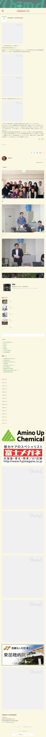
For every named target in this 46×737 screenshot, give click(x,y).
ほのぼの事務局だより (8, 342)
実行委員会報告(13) (4, 144)
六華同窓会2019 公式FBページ (9, 361)
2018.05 (4, 404)
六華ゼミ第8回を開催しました (14, 313)
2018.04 (4, 407)
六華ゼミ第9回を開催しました (14, 306)
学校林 (4, 347)
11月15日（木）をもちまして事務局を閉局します (18, 326)
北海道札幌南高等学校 (8, 371)
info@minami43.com (10, 722)
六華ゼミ (5, 345)
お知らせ (5, 343)
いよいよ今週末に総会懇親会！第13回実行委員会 (12, 235)
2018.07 (4, 398)
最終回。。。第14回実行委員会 (8, 201)
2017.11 (4, 423)
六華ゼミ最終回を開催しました (14, 300)
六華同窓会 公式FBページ (8, 365)
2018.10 (4, 388)
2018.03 (4, 410)
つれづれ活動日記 (7, 350)
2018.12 (4, 382)
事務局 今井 (10, 158)
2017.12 (4, 420)
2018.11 (4, 385)
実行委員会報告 (6, 352)
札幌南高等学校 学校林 (8, 368)
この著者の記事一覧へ (40, 162)
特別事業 (5, 348)
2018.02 (4, 413)
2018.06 (4, 401)
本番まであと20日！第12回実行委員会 (10, 269)
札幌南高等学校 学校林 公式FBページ (11, 370)
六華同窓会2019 (6, 360)
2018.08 (4, 395)
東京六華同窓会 (6, 366)
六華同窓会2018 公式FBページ (9, 358)
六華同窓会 (5, 363)
